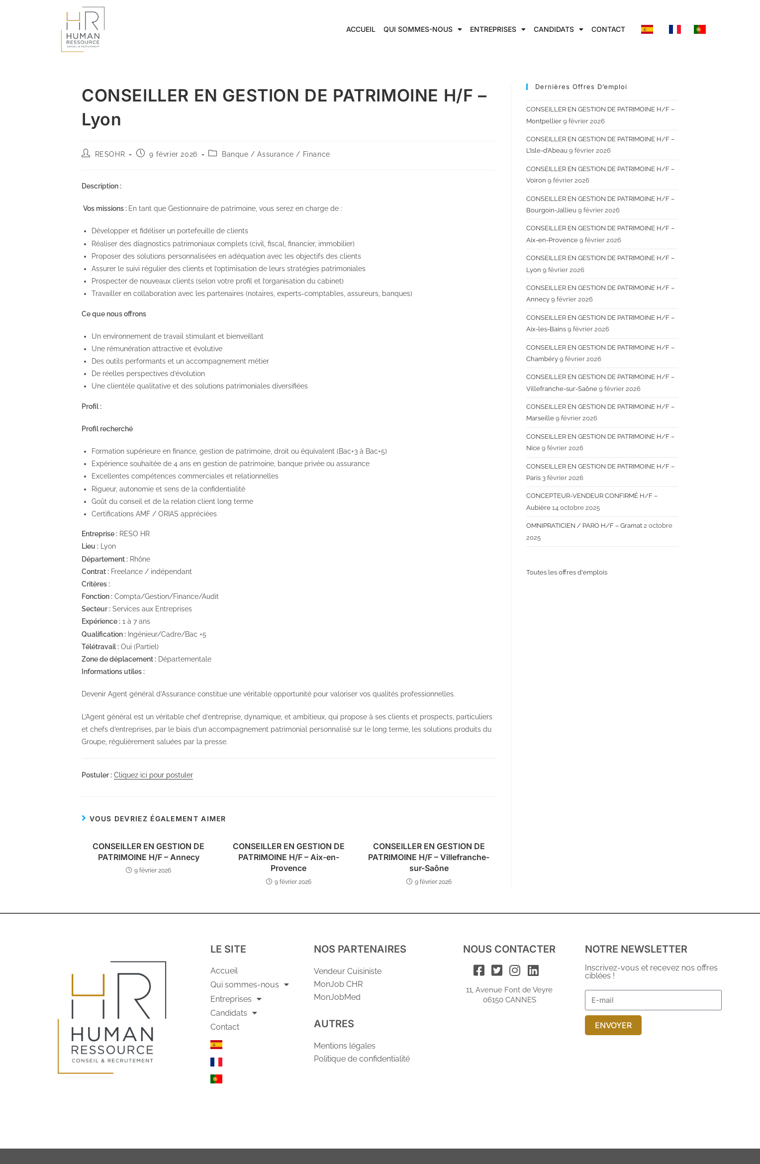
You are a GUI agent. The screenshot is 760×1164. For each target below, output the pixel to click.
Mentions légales (345, 1046)
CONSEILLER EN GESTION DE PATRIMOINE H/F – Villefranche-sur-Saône (428, 857)
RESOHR (110, 154)
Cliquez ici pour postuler (153, 775)
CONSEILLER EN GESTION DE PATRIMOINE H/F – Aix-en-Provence (289, 857)
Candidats (558, 29)
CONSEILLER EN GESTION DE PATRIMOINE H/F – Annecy (148, 851)
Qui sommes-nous (422, 29)
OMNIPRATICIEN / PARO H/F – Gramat (584, 525)
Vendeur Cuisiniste (347, 971)
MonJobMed (337, 997)
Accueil (361, 29)
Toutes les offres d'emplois (566, 572)
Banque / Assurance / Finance (276, 154)
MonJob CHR (338, 984)
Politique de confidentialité (362, 1059)
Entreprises (498, 29)
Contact (608, 29)
